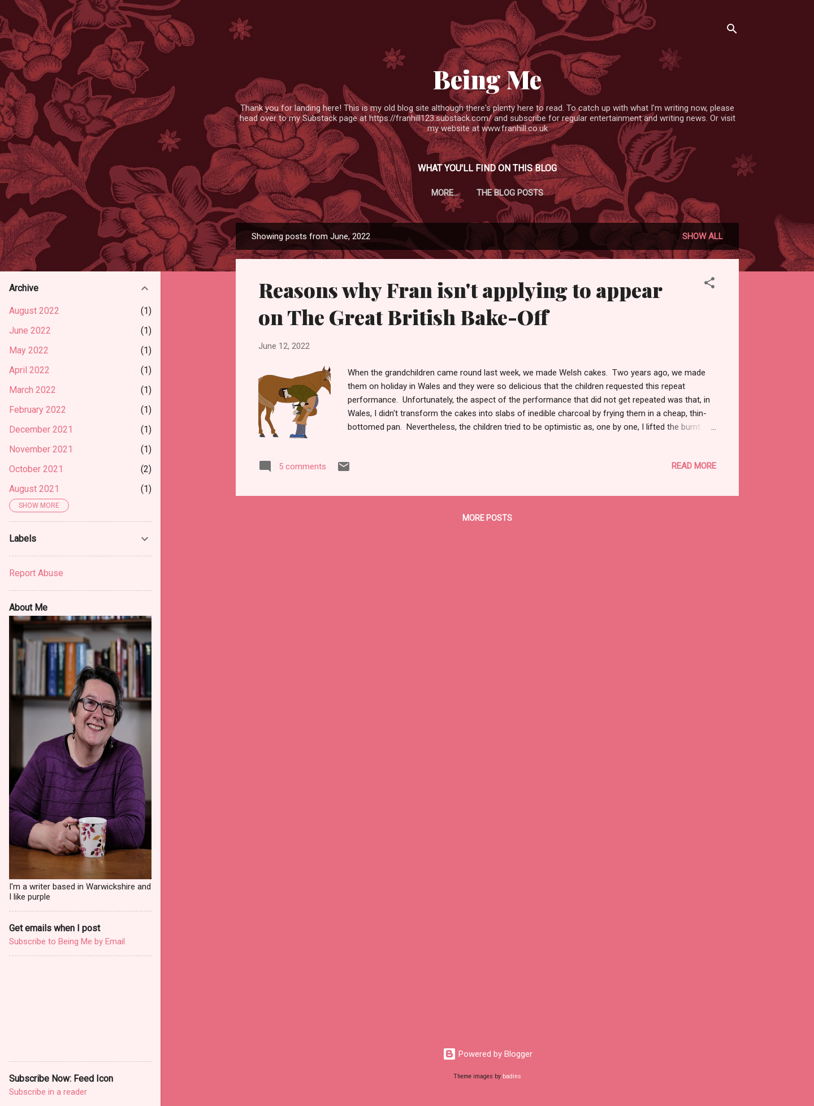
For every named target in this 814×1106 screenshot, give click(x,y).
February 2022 (37, 409)
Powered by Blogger (487, 1054)
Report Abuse (36, 573)
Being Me (487, 79)
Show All (702, 236)
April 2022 (29, 370)
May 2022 (29, 350)
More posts (487, 517)
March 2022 (32, 389)
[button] (709, 284)
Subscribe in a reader (48, 1092)
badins (512, 1076)
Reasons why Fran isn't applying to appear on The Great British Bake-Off (460, 303)
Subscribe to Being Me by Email (67, 941)
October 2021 (36, 469)
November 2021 (41, 449)
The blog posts (487, 193)
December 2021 (41, 429)
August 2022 (34, 310)
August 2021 (34, 488)
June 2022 (30, 330)
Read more (694, 466)
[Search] (732, 31)
